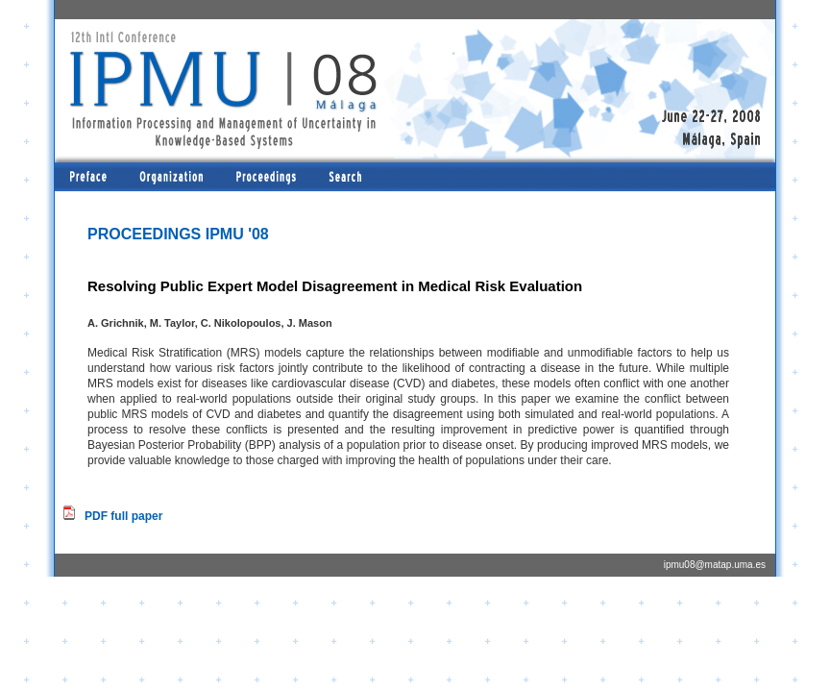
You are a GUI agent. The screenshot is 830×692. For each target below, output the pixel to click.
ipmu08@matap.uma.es (715, 564)
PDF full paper (123, 516)
